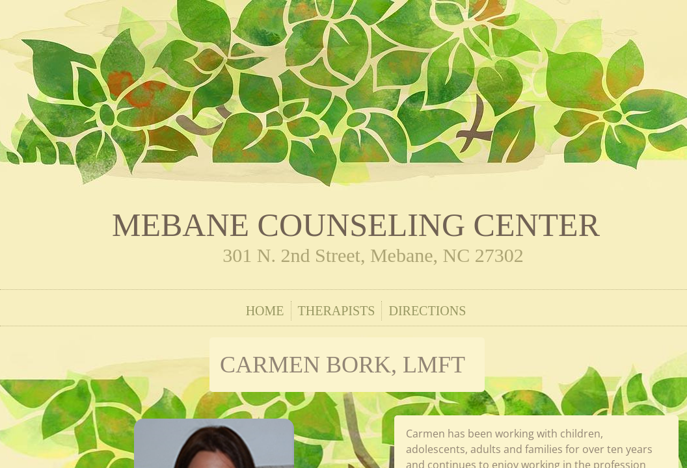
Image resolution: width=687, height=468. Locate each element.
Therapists (336, 311)
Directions (427, 311)
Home (265, 311)
